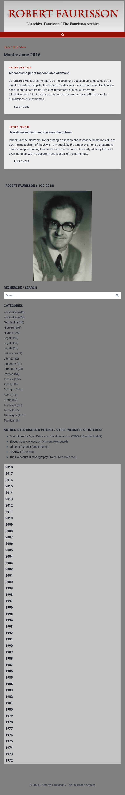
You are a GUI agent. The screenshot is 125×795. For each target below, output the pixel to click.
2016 (9, 480)
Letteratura (11, 353)
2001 (9, 575)
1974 (9, 748)
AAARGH (15, 451)
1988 (9, 658)
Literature (10, 363)
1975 (9, 741)
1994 (9, 620)
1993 (9, 626)
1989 (9, 652)
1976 (9, 735)
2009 (9, 524)
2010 (9, 518)
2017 (9, 473)
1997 (9, 601)
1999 (9, 588)
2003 (9, 563)
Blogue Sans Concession (25, 441)
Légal (7, 343)
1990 (9, 646)
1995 (9, 614)
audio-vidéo (11, 312)
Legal (7, 338)
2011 (9, 512)
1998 (9, 595)
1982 (9, 697)
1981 (9, 703)
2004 (9, 556)
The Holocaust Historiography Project (34, 457)
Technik (9, 410)
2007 (9, 537)
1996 (9, 607)
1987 (9, 665)
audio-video (11, 317)
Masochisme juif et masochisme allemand (39, 73)
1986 (9, 671)
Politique (25, 67)
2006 (9, 544)
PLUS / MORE (22, 107)
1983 (9, 690)
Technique (10, 415)
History (13, 127)
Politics (24, 127)
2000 (9, 582)
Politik (8, 384)
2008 (9, 531)
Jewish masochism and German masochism (40, 132)
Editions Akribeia (20, 446)
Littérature (10, 369)
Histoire (14, 67)
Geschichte (11, 322)
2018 (9, 467)
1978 (9, 722)
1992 (9, 633)
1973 (9, 754)
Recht (7, 394)
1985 (9, 677)
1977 (9, 728)
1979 (9, 716)
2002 (9, 569)
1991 (9, 639)
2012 (9, 505)
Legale (8, 348)
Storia (7, 399)
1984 (9, 684)
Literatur (9, 358)
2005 (9, 550)
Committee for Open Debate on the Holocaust (39, 436)
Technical (10, 405)
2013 (9, 499)
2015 (9, 486)
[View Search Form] (62, 34)
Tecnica (9, 420)
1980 (9, 709)
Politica (8, 374)
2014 (9, 493)
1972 (9, 760)
